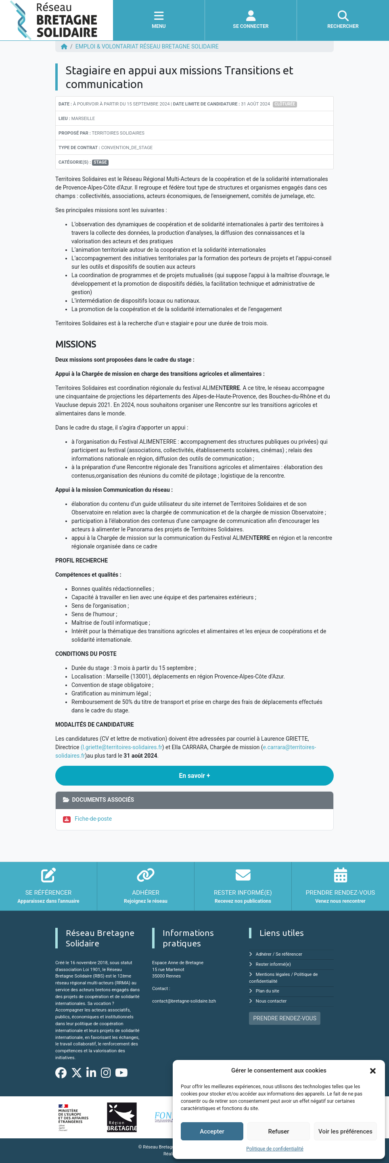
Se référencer (289, 954)
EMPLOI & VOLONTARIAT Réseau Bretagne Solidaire (147, 46)
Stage (100, 162)
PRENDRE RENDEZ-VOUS (284, 1018)
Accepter (212, 1131)
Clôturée (284, 104)
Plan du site (267, 991)
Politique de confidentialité (274, 1149)
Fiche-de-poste (93, 818)
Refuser (278, 1131)
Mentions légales (273, 974)
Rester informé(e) (273, 964)
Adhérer (264, 954)
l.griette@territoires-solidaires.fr (122, 747)
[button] (373, 1070)
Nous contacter (271, 1001)
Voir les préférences (345, 1131)
